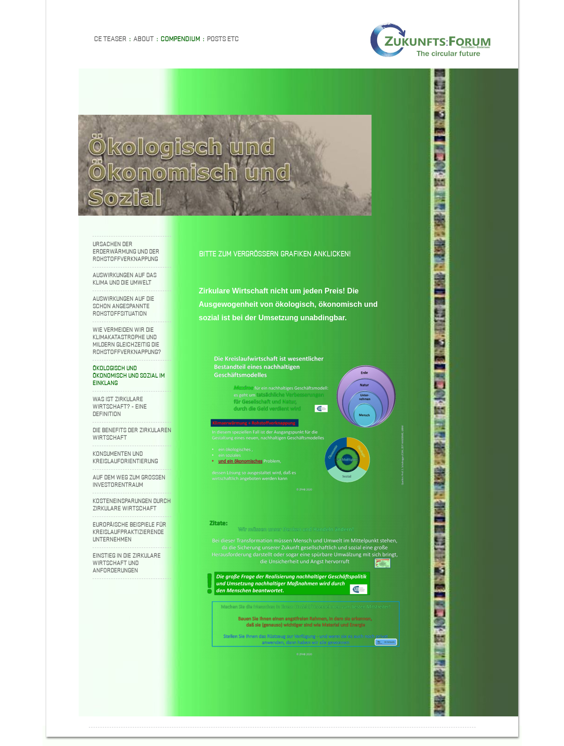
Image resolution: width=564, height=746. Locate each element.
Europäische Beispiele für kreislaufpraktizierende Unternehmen (129, 532)
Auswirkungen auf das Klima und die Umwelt (124, 279)
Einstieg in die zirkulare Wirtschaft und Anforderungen (127, 563)
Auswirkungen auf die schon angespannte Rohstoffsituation (123, 306)
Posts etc (223, 39)
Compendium (180, 39)
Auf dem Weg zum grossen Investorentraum (129, 481)
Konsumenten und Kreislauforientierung (125, 457)
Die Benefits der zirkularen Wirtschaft (132, 434)
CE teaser (110, 39)
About (143, 39)
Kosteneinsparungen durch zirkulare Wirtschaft (132, 504)
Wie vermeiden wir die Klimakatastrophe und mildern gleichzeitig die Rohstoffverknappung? (127, 340)
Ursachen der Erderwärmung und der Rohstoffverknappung (126, 251)
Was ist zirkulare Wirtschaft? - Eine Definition (120, 406)
